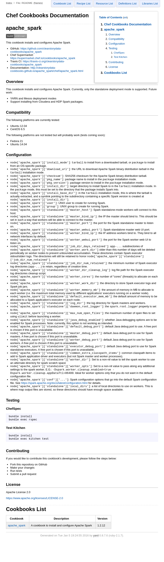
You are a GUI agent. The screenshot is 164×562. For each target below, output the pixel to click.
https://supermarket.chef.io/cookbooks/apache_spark (42, 58)
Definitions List (128, 3)
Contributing (115, 62)
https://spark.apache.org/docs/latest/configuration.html (54, 401)
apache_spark (114, 29)
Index (9, 2)
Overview (114, 34)
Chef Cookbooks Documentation (127, 24)
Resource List (104, 3)
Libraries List (150, 3)
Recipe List (83, 3)
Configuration (116, 43)
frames (38, 2)
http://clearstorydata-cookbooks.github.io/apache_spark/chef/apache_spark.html (46, 69)
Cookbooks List (115, 72)
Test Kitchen (120, 57)
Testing (112, 48)
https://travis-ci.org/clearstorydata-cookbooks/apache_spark (37, 63)
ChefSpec (119, 52)
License (113, 66)
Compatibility (116, 39)
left (125, 17)
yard (95, 557)
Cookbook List (62, 3)
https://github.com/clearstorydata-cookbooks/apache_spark (36, 50)
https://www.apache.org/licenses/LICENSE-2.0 (34, 519)
